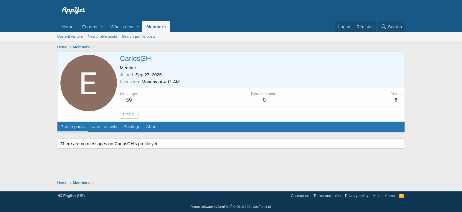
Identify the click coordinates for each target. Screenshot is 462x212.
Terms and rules (327, 195)
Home (67, 26)
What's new (121, 26)
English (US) (71, 195)
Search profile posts (139, 36)
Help (377, 195)
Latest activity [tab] (104, 126)
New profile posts (102, 36)
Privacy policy (356, 195)
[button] (102, 26)
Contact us (300, 195)
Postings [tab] (131, 126)
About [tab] (152, 126)
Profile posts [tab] (72, 126)
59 (129, 100)
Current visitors (70, 36)
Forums (89, 26)
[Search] (391, 26)
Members (156, 26)
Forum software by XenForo (231, 206)
